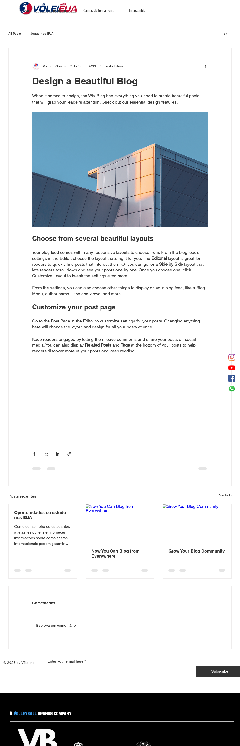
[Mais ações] (205, 66)
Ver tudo (225, 495)
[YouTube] (231, 367)
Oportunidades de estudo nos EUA (40, 515)
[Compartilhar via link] (69, 454)
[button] (225, 34)
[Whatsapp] (231, 388)
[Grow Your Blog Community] (197, 523)
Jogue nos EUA (41, 33)
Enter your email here (65, 661)
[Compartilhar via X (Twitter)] (46, 454)
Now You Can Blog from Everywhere (115, 553)
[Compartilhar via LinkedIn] (57, 454)
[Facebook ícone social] (231, 378)
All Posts (14, 33)
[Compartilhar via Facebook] (34, 454)
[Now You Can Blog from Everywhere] (120, 523)
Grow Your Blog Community (196, 551)
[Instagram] (231, 357)
